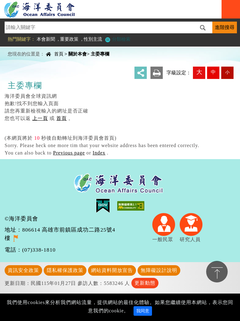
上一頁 (40, 118)
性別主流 (93, 39)
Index (99, 152)
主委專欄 (100, 53)
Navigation (231, 9)
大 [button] (199, 72)
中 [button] (213, 72)
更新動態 (144, 283)
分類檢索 (117, 39)
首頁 (58, 53)
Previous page (69, 152)
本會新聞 (46, 39)
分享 (140, 73)
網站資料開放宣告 (112, 270)
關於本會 (77, 53)
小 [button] (227, 72)
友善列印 (156, 73)
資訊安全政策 (23, 270)
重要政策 (69, 39)
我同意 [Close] (142, 311)
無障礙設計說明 (159, 270)
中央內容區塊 (20, 48)
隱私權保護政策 (65, 270)
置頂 (217, 271)
